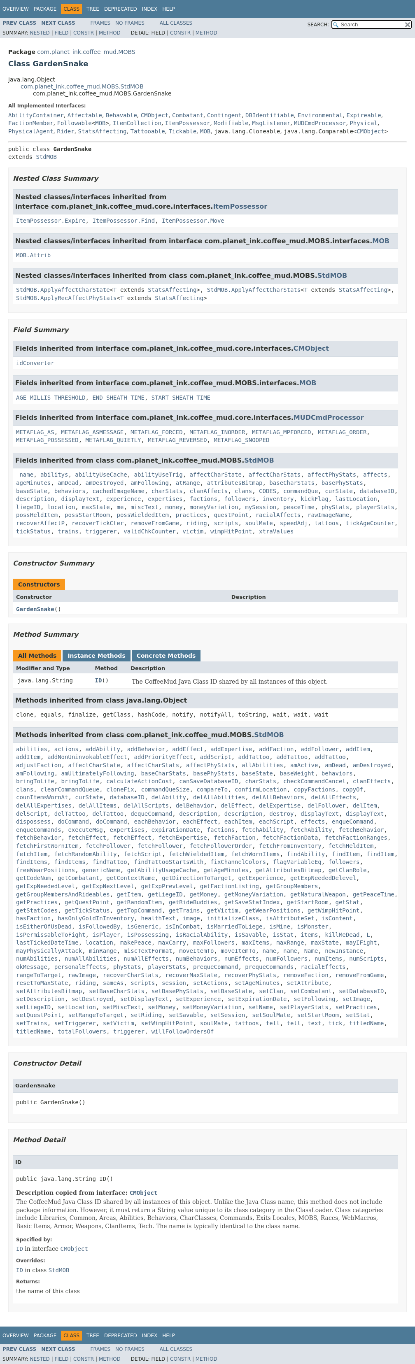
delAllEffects (334, 797)
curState (338, 491)
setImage (356, 999)
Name (311, 950)
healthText (158, 918)
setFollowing (314, 999)
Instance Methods (96, 655)
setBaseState (231, 991)
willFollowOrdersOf (183, 1031)
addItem (358, 749)
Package (45, 9)
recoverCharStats (131, 975)
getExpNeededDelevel (323, 878)
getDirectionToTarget (196, 878)
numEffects (241, 958)
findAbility (306, 854)
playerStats (375, 507)
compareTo (212, 789)
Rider (65, 131)
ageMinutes (33, 482)
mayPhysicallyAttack (49, 950)
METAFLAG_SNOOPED (241, 440)
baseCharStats (292, 482)
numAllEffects (146, 958)
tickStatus (33, 531)
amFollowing (150, 482)
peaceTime (299, 507)
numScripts (366, 958)
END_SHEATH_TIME (118, 397)
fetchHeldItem (351, 846)
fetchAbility (262, 829)
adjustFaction (38, 765)
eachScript (276, 821)
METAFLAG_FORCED (156, 432)
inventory (278, 499)
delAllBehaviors (278, 797)
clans (243, 491)
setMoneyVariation (212, 1007)
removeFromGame (155, 523)
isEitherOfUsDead (44, 926)
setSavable (186, 1015)
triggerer (101, 531)
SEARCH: (318, 25)
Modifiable (231, 123)
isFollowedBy (99, 926)
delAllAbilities (219, 797)
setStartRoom (318, 1015)
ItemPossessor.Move (193, 220)
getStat (348, 902)
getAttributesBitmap (289, 870)
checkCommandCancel (314, 781)
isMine (279, 926)
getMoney (203, 894)
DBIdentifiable (269, 115)
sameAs (113, 983)
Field (61, 33)
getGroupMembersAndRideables (63, 894)
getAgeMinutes (226, 870)
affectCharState (215, 474)
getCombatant (78, 878)
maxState (96, 507)
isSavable (250, 934)
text (315, 1023)
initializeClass (233, 918)
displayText (80, 499)
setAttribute (308, 983)
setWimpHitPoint (167, 1023)
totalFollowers (82, 1031)
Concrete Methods (166, 655)
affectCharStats (275, 474)
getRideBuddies (193, 902)
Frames (101, 23)
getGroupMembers (292, 886)
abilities (31, 749)
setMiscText (122, 1007)
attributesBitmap (235, 482)
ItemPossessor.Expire (51, 220)
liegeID (28, 507)
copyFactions (314, 789)
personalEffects (80, 967)
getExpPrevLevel (167, 886)
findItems (31, 862)
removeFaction (306, 975)
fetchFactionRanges (356, 837)
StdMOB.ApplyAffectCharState (63, 289)
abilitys (54, 474)
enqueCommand (352, 821)
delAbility (169, 797)
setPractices (356, 1007)
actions (66, 749)
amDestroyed (105, 482)
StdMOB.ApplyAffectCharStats (254, 289)
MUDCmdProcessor (320, 123)
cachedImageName (118, 491)
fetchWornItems (255, 854)
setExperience (198, 999)
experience (123, 499)
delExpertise (280, 805)
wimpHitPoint (231, 531)
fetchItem (31, 854)
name (270, 950)
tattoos (327, 523)
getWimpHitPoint (333, 910)
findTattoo (109, 862)
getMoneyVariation (253, 894)
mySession (260, 507)
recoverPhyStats (250, 975)
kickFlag (314, 499)
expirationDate (176, 829)
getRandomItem (139, 902)
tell (273, 1023)
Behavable (121, 115)
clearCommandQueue (69, 789)
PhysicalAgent (31, 131)
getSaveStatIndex (252, 902)
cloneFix (120, 789)
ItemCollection (137, 123)
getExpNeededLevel (45, 886)
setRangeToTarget (96, 1015)
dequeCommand (151, 813)
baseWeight (297, 773)
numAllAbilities (91, 958)
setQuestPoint (38, 1015)
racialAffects (278, 515)
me (120, 507)
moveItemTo (196, 950)
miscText (144, 507)
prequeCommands (269, 967)
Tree (92, 9)
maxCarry (172, 942)
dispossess (33, 821)
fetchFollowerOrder (220, 846)
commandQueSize (165, 789)
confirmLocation (261, 789)
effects (313, 821)
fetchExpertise (183, 837)
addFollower (320, 749)
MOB (100, 123)
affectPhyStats (332, 474)
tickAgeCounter (370, 523)
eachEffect (200, 821)
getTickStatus (87, 910)
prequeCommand (215, 967)
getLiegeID (165, 894)
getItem (129, 894)
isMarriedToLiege (235, 926)
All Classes (176, 23)
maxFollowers (214, 942)
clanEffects (372, 781)
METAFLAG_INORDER (217, 432)
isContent (337, 918)
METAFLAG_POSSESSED (47, 440)
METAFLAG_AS (35, 432)
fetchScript (143, 854)
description (35, 499)
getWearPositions (273, 910)
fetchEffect (87, 837)
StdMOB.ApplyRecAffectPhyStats (66, 298)
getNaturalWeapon (318, 894)
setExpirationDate (257, 999)
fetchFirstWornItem (47, 846)
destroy (281, 813)
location (61, 507)
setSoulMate (271, 1015)
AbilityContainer (36, 115)
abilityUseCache (101, 474)
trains (68, 531)
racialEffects (323, 967)
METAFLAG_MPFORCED (281, 432)
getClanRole (348, 870)
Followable (74, 123)
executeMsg (85, 829)
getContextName (130, 878)
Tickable (182, 131)
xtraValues (276, 531)
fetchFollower (108, 846)
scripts (226, 523)
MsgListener (271, 123)
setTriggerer (75, 1023)
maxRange (290, 942)
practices (191, 515)
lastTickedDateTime (47, 942)
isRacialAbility (202, 934)
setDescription (40, 999)
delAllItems (98, 805)
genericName (101, 870)
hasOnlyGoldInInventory (96, 918)
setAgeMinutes (257, 983)
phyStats (335, 507)
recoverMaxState (191, 975)
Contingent (224, 115)
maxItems (255, 942)
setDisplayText (144, 999)
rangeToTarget (38, 975)
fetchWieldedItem (196, 854)
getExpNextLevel (108, 886)
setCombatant (311, 991)
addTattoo (253, 757)
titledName (366, 1023)
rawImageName (328, 515)
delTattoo (70, 813)
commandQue (300, 491)
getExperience (260, 878)
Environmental (320, 115)
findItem (345, 854)
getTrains (184, 910)
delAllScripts (146, 805)
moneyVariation (214, 507)
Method (110, 33)
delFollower (327, 805)
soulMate (259, 523)
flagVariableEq (297, 862)
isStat (283, 934)
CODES (267, 491)
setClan (271, 991)
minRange (103, 950)
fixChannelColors (238, 862)
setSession (227, 1015)
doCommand (73, 821)
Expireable (363, 115)
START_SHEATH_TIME (181, 397)
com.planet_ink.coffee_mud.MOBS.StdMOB (82, 86)
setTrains (31, 1023)
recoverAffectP (40, 523)
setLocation (77, 1007)
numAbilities (37, 958)
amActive (304, 765)
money (173, 507)
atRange (188, 482)
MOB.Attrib (33, 255)
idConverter (35, 363)
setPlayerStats (304, 1007)
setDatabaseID (361, 991)
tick (336, 1023)
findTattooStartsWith (169, 862)
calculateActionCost (139, 781)
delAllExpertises (44, 805)
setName (261, 1007)
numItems (328, 958)
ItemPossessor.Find (123, 220)
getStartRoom (307, 902)
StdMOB (46, 157)
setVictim (118, 1023)
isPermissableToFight (51, 934)
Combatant (187, 115)
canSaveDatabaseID (208, 781)
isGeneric (143, 926)
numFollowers (287, 958)
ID (98, 680)
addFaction (276, 749)
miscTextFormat (148, 950)
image (191, 918)
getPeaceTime (373, 894)
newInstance (344, 950)
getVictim (222, 910)
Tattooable (147, 131)
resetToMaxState (42, 983)
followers (240, 499)
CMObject (154, 115)
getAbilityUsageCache (162, 870)
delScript (31, 813)
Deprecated (120, 9)
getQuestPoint (87, 902)
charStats (167, 491)
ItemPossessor (187, 123)
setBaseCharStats (117, 991)
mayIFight (361, 942)
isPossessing (148, 934)
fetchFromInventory (290, 846)
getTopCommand (139, 910)
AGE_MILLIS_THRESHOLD (51, 397)
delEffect (236, 805)
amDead (68, 482)
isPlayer (106, 934)
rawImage (82, 975)
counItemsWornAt (42, 797)
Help (168, 9)
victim (193, 531)
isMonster (313, 926)
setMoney (161, 1007)
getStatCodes (37, 910)
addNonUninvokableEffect (87, 757)
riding (196, 523)
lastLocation (356, 499)
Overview (15, 9)
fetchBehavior (361, 829)
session (174, 983)
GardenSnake (35, 609)
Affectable (85, 115)
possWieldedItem (142, 515)
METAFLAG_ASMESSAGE (92, 432)
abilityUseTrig (158, 474)
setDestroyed (92, 999)
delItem (365, 805)
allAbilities (262, 765)
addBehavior (146, 749)
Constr (83, 33)
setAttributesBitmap (49, 991)
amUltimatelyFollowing (97, 773)
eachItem (238, 821)
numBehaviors (196, 958)
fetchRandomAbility (85, 854)
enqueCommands (38, 829)
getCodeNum (33, 878)
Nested (39, 33)
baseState (31, 491)
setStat (358, 1015)
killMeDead (342, 934)
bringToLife (35, 781)
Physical (363, 123)
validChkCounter (149, 531)
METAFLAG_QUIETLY (113, 440)
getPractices (37, 902)
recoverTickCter (98, 523)
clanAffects (208, 491)
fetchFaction (234, 837)
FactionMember (31, 123)
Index (150, 9)
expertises (165, 499)
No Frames (130, 23)
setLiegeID (33, 1007)
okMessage (31, 967)
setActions (210, 983)
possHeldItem (37, 515)
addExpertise (231, 749)
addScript (215, 757)
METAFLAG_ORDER (342, 432)
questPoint (231, 515)
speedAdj (294, 523)
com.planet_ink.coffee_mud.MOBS (86, 52)
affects (375, 474)
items (309, 934)
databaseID (377, 491)
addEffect (187, 749)
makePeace (136, 942)
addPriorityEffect (163, 757)
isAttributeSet (290, 918)
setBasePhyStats (177, 991)
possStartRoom (87, 515)
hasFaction (33, 918)
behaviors (70, 491)
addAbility (103, 749)
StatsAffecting (102, 131)
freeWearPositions (45, 870)
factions (203, 499)
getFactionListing (229, 886)
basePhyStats (342, 482)
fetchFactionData (290, 837)
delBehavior (195, 805)
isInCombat (182, 926)
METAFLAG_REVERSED (177, 440)
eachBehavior (155, 821)
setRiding (146, 1015)
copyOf (352, 789)
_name (24, 474)
